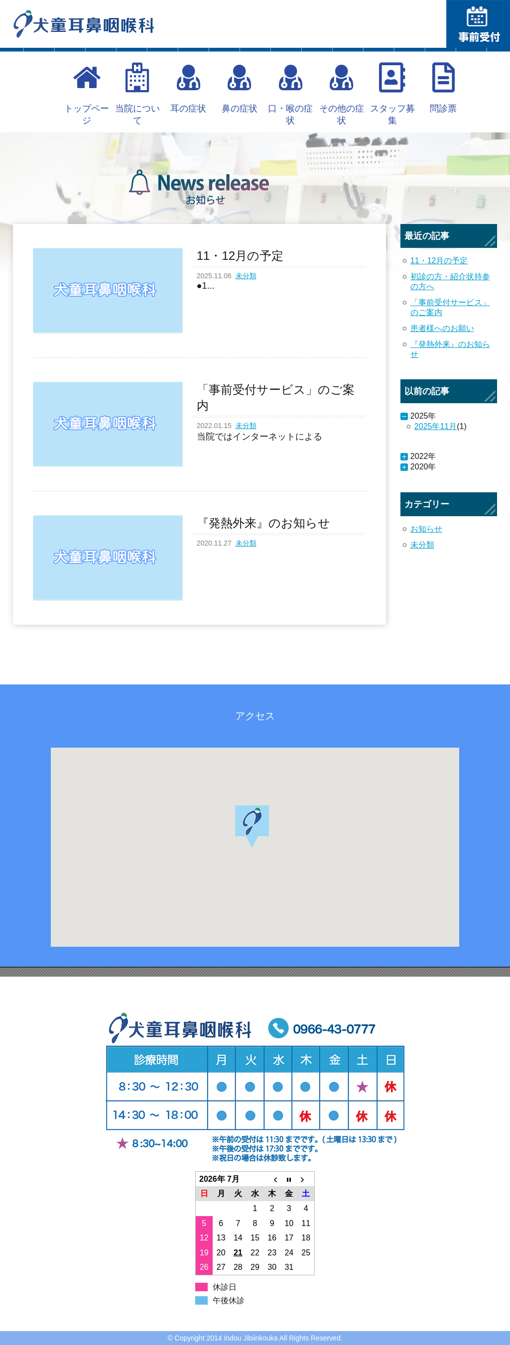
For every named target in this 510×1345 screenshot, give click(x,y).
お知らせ (426, 529)
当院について (137, 94)
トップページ (86, 94)
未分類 (246, 276)
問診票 (443, 88)
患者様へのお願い (442, 328)
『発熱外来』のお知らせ (450, 349)
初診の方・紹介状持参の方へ (450, 281)
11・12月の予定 (439, 260)
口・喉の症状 (290, 94)
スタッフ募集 (392, 94)
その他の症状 (341, 94)
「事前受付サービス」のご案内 (450, 307)
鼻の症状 (239, 88)
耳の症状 (188, 88)
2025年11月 (435, 426)
